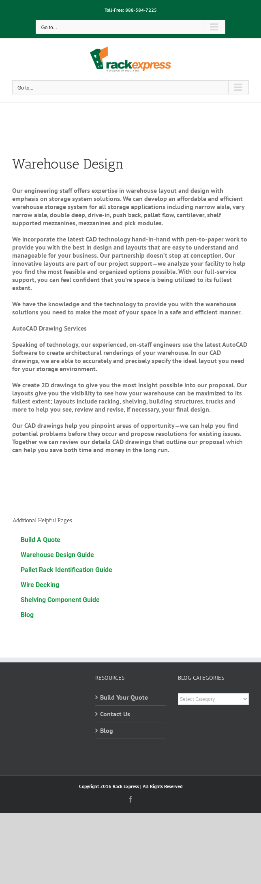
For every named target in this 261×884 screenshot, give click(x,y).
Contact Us (115, 714)
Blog (106, 730)
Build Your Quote (124, 697)
